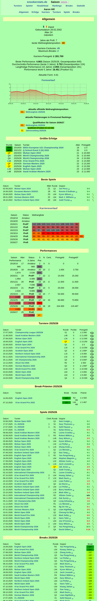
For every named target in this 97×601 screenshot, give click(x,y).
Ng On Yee (64, 507)
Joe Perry (64, 189)
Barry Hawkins (66, 490)
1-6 (88, 501)
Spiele (67, 12)
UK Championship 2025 (25, 360)
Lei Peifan (64, 444)
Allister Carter (66, 461)
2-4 (88, 484)
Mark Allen (65, 492)
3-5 (88, 510)
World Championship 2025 (36, 155)
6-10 (88, 529)
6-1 (88, 472)
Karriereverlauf (48, 208)
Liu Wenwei (65, 450)
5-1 (88, 421)
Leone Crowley (67, 433)
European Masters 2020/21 (26, 191)
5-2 (88, 194)
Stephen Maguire (67, 458)
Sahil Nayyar (65, 427)
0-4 (88, 470)
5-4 (88, 191)
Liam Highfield (66, 510)
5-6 (88, 498)
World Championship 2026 (36, 158)
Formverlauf (48, 80)
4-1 (88, 200)
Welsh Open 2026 (23, 372)
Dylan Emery (65, 430)
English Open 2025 (32, 166)
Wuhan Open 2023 (32, 153)
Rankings (57, 6)
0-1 (88, 507)
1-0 (88, 504)
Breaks (69, 6)
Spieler (29, 6)
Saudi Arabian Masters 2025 (36, 171)
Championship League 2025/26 (29, 332)
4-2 (88, 455)
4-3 (88, 435)
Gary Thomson (66, 424)
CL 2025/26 (19, 424)
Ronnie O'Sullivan (68, 191)
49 (58, 48)
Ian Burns (64, 484)
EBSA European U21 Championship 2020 (43, 147)
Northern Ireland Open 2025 (27, 354)
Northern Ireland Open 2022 (26, 200)
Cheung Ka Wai (67, 512)
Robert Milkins (66, 435)
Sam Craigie (65, 421)
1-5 (88, 481)
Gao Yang (64, 453)
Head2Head (42, 6)
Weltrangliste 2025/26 (35, 112)
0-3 (88, 430)
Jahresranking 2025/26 (36, 131)
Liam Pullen (65, 481)
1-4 (88, 492)
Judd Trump (65, 200)
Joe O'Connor (66, 521)
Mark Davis (65, 478)
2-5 (88, 438)
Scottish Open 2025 (24, 351)
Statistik (81, 6)
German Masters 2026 (25, 366)
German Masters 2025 (33, 163)
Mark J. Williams (67, 197)
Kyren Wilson (66, 194)
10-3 (88, 527)
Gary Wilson (65, 438)
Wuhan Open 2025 (32, 169)
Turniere (18, 6)
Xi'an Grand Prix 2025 (33, 161)
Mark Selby (65, 515)
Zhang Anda (65, 447)
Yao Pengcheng (67, 455)
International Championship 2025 (30, 357)
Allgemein (24, 12)
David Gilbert (66, 529)
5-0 (88, 189)
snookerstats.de (37, 1)
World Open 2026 (23, 375)
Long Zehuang (66, 501)
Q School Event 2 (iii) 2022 (36, 150)
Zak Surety (65, 498)
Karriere (46, 12)
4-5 (88, 447)
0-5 (88, 515)
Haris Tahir (65, 518)
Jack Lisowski (66, 464)
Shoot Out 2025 (22, 363)
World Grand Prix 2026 (25, 369)
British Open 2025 (23, 345)
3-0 (88, 424)
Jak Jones (64, 467)
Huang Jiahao (66, 475)
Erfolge (35, 12)
